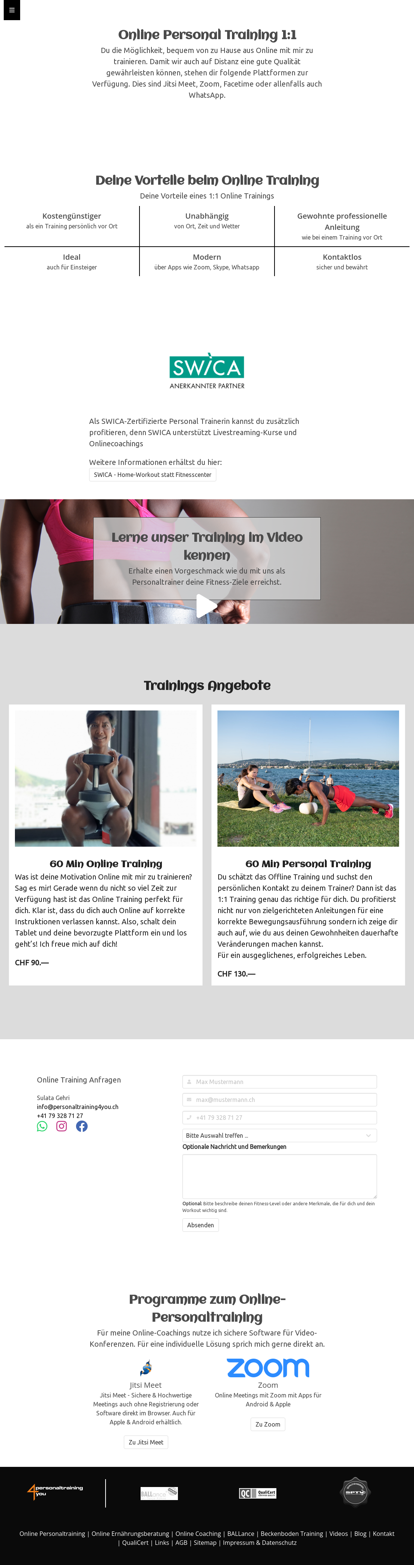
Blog (360, 1534)
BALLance (240, 1534)
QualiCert (135, 1543)
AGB (182, 1543)
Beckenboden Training (292, 1534)
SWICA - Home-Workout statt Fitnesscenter (152, 474)
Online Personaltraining (52, 1534)
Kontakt (384, 1534)
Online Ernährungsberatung (130, 1534)
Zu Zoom (267, 1424)
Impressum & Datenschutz (260, 1543)
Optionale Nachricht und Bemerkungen (234, 1146)
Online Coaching (198, 1534)
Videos (338, 1534)
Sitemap (205, 1543)
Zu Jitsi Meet (146, 1442)
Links (162, 1543)
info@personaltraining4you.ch (78, 1106)
